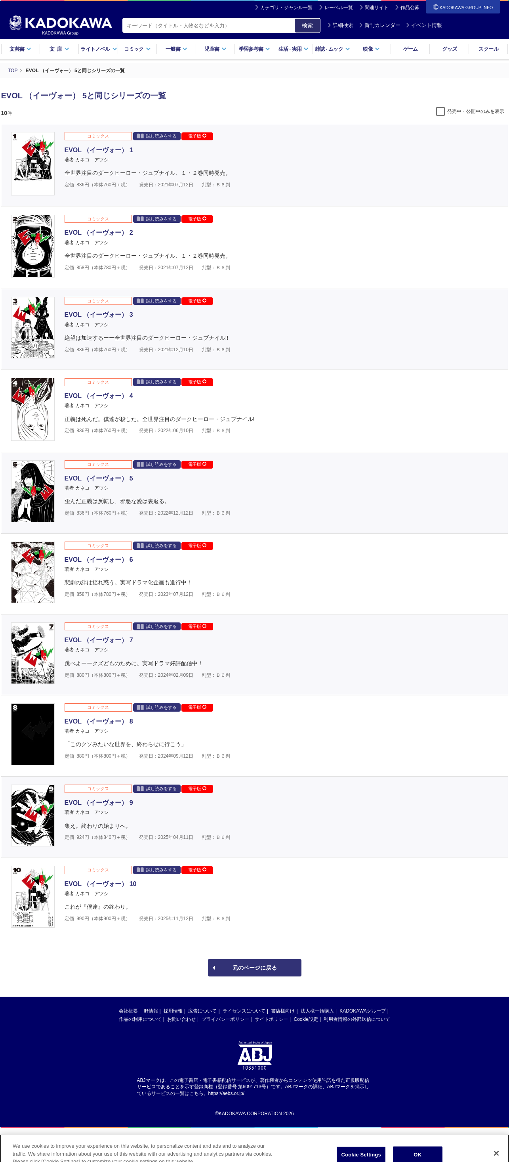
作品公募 (409, 7)
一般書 (176, 49)
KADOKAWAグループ (362, 1011)
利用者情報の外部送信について (357, 1019)
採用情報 (173, 1011)
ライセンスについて (244, 1011)
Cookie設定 (306, 1019)
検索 (307, 25)
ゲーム (410, 49)
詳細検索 (340, 25)
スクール (488, 49)
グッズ (449, 49)
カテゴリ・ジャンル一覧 (286, 7)
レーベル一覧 (338, 7)
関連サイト (377, 7)
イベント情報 (424, 25)
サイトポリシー (271, 1019)
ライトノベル (98, 49)
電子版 (197, 136)
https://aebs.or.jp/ (226, 1093)
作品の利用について (140, 1019)
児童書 (215, 49)
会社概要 (128, 1011)
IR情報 (151, 1011)
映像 (371, 49)
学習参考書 (255, 49)
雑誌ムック (332, 49)
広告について (202, 1011)
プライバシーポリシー (225, 1019)
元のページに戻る (255, 968)
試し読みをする (157, 135)
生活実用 (293, 49)
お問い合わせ (181, 1019)
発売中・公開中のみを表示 (475, 111)
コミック (137, 49)
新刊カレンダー (379, 25)
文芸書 (20, 49)
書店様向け (283, 1011)
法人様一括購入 (317, 1011)
